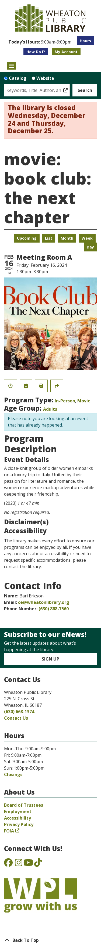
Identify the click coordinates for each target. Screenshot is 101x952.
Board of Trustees (23, 805)
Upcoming (27, 238)
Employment (18, 811)
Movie (83, 401)
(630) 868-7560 (54, 609)
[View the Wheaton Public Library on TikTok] (38, 864)
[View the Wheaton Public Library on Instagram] (18, 864)
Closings (13, 774)
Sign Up (50, 659)
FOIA (9, 831)
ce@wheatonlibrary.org (43, 602)
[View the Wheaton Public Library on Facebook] (8, 864)
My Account (66, 51)
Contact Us (16, 718)
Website (45, 78)
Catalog (17, 78)
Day (90, 247)
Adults (50, 409)
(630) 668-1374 (19, 712)
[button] (40, 42)
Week (87, 238)
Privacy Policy (18, 824)
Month (67, 238)
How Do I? (35, 51)
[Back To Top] (50, 940)
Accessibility (17, 818)
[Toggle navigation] (11, 66)
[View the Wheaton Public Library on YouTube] (28, 864)
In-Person (65, 401)
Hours (85, 40)
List (48, 238)
